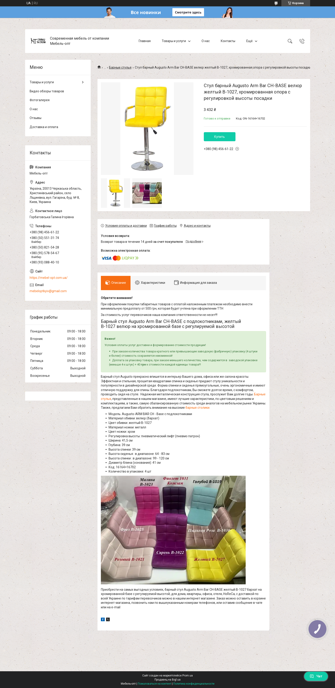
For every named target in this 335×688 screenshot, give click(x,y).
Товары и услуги (174, 41)
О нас (206, 41)
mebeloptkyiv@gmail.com (48, 291)
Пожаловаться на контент (154, 683)
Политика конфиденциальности (193, 683)
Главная (145, 41)
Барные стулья (120, 67)
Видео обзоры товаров (47, 91)
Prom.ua (187, 675)
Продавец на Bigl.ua (167, 679)
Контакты (228, 41)
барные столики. (197, 407)
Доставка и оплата (44, 127)
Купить (219, 137)
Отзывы (35, 118)
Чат (316, 676)
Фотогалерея (40, 100)
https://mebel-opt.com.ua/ (49, 278)
